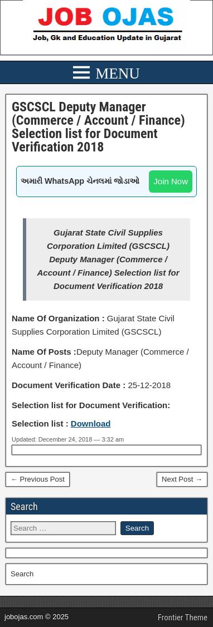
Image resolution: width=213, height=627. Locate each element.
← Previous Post (38, 479)
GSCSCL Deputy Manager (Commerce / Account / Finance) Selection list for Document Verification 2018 (98, 127)
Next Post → (182, 479)
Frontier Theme (182, 618)
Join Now (170, 181)
